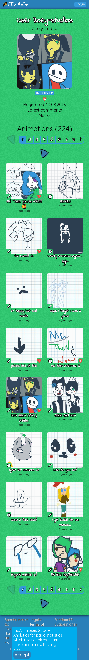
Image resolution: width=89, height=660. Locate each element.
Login (80, 4)
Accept (21, 655)
